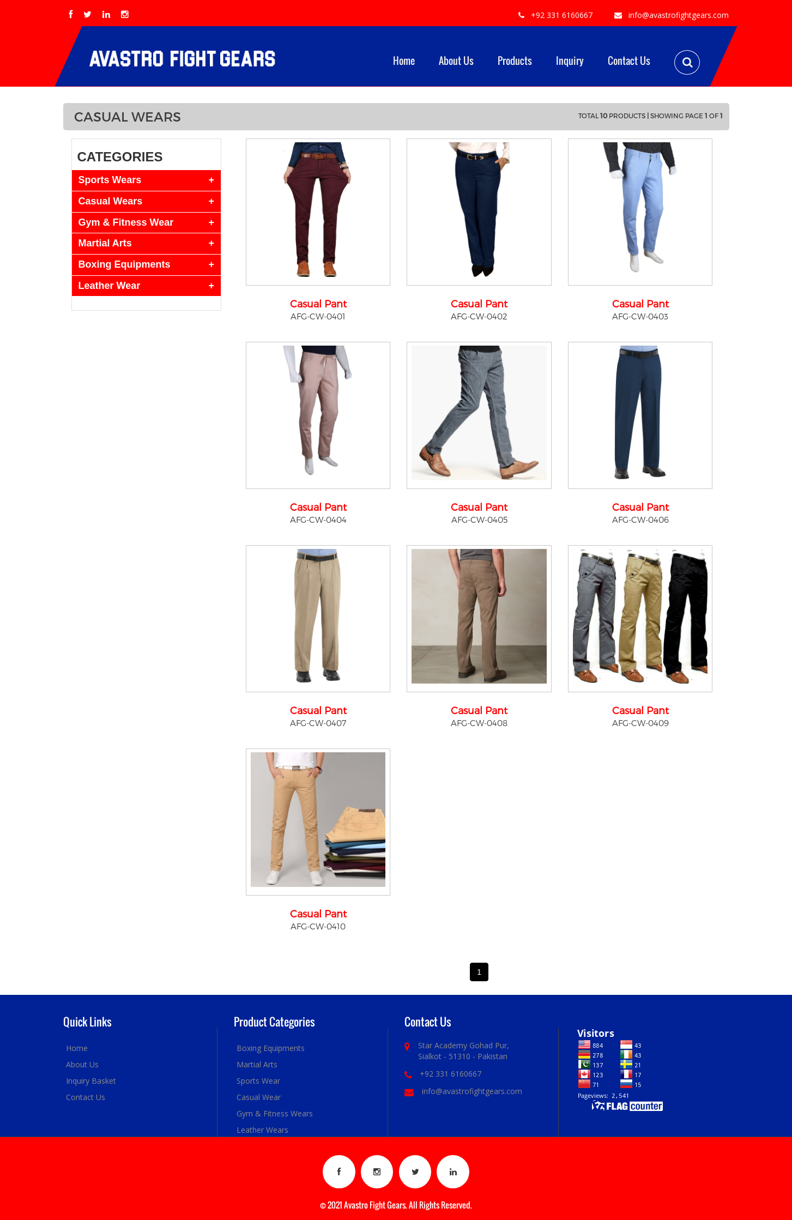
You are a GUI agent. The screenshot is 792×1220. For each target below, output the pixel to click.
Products (515, 60)
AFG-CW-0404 (318, 519)
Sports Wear (258, 1081)
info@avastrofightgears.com (678, 15)
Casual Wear (259, 1097)
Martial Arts (257, 1064)
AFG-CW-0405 (479, 519)
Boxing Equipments (271, 1048)
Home (404, 60)
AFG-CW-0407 (318, 723)
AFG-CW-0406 (640, 519)
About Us (456, 60)
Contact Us (629, 60)
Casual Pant (318, 303)
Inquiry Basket (91, 1081)
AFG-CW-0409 (640, 723)
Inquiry (570, 60)
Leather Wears (262, 1130)
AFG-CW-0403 (640, 316)
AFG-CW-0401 (318, 316)
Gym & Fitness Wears (275, 1113)
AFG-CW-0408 (479, 723)
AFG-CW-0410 (318, 926)
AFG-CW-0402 (479, 316)
